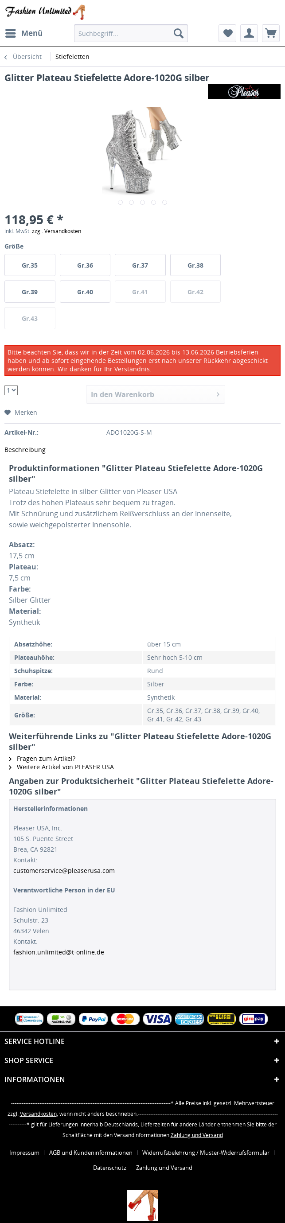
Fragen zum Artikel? (42, 758)
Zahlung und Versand (197, 1135)
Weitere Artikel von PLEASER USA (61, 767)
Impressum (24, 1153)
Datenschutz (109, 1168)
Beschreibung (25, 449)
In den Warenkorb (155, 393)
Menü (24, 32)
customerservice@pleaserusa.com (64, 870)
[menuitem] (23, 33)
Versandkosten (38, 1114)
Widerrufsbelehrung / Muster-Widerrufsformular (205, 1153)
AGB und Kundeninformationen (91, 1153)
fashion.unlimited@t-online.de (58, 952)
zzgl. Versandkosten (56, 231)
